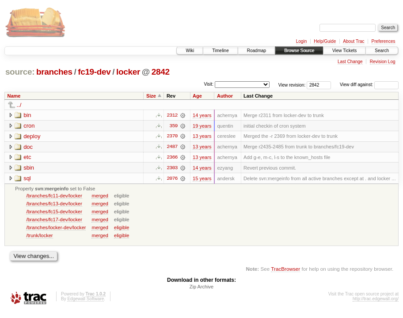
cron (28, 125)
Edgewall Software (85, 299)
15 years (202, 179)
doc (28, 147)
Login (301, 41)
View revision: (292, 84)
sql (27, 178)
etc (27, 157)
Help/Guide (325, 41)
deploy (31, 136)
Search (382, 50)
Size (151, 95)
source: (19, 71)
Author (225, 95)
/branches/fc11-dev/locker (54, 196)
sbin (28, 168)
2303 (172, 168)
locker (128, 71)
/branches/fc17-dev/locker (54, 220)
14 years (202, 115)
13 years (202, 136)
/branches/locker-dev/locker (56, 228)
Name (14, 95)
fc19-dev (94, 71)
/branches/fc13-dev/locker (54, 204)
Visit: (208, 84)
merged (99, 196)
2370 (172, 136)
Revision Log (382, 61)
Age (197, 95)
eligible (121, 228)
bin (27, 115)
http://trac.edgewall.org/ (376, 299)
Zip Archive (201, 287)
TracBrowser (285, 270)
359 (173, 125)
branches (54, 71)
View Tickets (344, 50)
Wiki (190, 50)
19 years (202, 126)
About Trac (353, 41)
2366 (172, 157)
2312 (172, 115)
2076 (172, 178)
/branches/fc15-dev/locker (54, 212)
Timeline (220, 50)
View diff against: (369, 84)
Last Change (350, 61)
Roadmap (256, 50)
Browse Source (299, 50)
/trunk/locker (39, 235)
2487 (172, 147)
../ (19, 105)
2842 (161, 71)
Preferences (383, 41)
